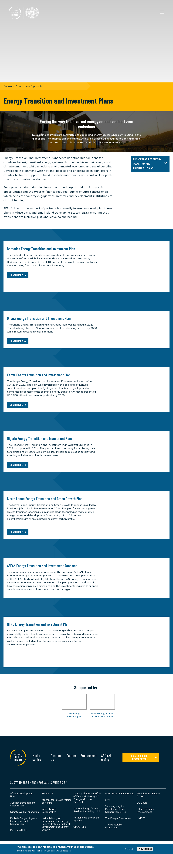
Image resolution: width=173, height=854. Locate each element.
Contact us (56, 757)
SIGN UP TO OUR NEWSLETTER (139, 757)
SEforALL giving (107, 757)
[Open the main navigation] (162, 12)
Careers (72, 755)
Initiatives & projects (30, 86)
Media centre (36, 757)
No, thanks (145, 848)
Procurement (88, 755)
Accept (129, 849)
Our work (8, 86)
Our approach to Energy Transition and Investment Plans (149, 163)
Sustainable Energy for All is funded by (38, 782)
